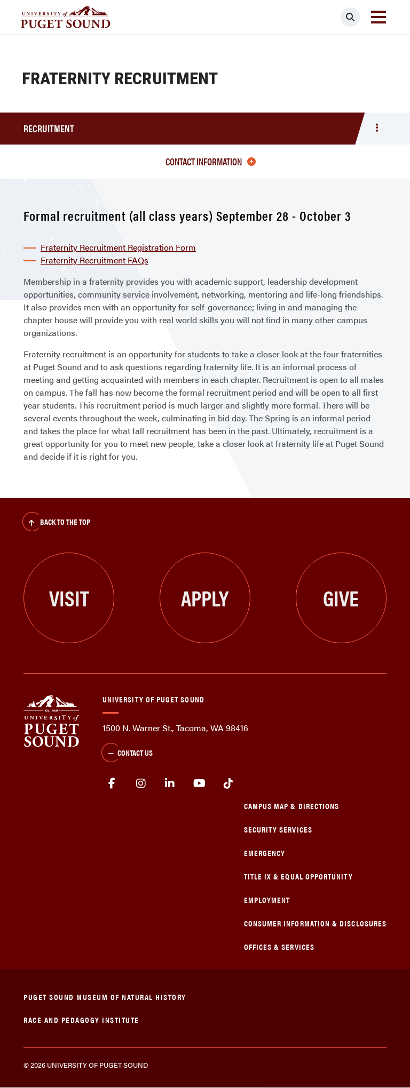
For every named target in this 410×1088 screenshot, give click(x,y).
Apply (204, 597)
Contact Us (127, 753)
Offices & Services (279, 946)
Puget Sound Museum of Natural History (104, 996)
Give (341, 597)
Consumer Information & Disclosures (315, 923)
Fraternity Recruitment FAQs (94, 260)
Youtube (199, 783)
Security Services (278, 829)
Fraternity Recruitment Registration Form (118, 247)
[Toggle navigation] (378, 17)
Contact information (210, 161)
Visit (69, 597)
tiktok (228, 783)
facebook (111, 783)
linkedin (170, 783)
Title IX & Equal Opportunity (298, 876)
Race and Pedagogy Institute (81, 1019)
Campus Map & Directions (292, 805)
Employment (267, 899)
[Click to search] (350, 17)
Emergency (265, 852)
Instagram (141, 783)
